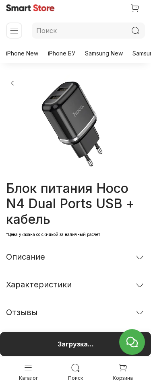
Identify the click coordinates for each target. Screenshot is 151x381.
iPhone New (22, 53)
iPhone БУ (61, 53)
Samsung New (104, 53)
